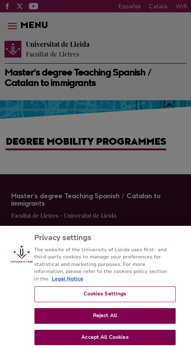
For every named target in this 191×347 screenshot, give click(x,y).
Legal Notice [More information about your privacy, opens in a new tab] (67, 281)
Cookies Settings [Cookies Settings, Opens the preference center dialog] (105, 296)
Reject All (105, 318)
